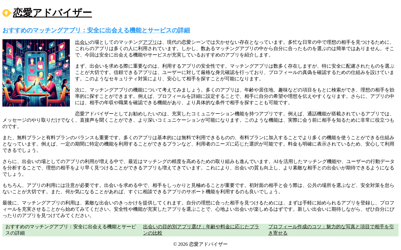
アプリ (150, 42)
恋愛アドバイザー (52, 12)
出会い (82, 42)
